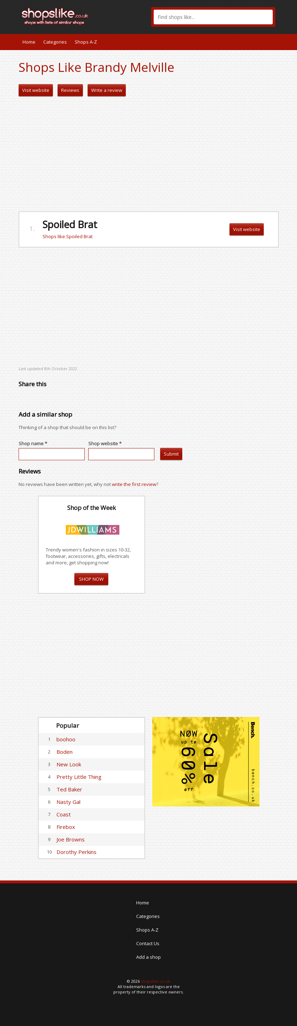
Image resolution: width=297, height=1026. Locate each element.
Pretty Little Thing (79, 776)
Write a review (106, 90)
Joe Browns (70, 839)
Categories (55, 42)
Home (29, 42)
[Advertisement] (148, 154)
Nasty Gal (68, 801)
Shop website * (105, 443)
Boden (64, 751)
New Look (68, 764)
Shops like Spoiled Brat (68, 236)
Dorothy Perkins (76, 851)
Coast (63, 814)
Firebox (65, 826)
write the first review (134, 484)
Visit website (35, 90)
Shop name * (33, 443)
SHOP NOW (91, 579)
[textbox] (213, 17)
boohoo (65, 739)
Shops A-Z (86, 42)
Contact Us (147, 943)
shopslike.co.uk (155, 981)
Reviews (70, 90)
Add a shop (148, 957)
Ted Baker (69, 789)
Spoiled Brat (70, 224)
